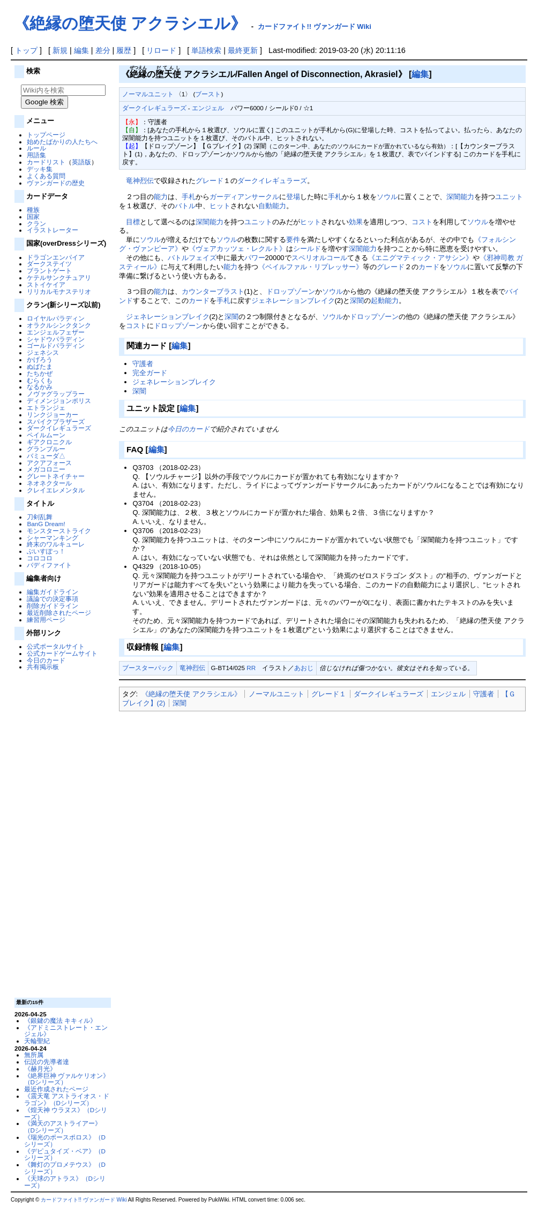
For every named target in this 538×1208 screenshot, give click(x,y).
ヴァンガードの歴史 (56, 182)
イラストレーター (52, 229)
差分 (102, 50)
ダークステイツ (49, 263)
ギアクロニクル (49, 441)
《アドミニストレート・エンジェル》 (66, 1031)
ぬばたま (40, 366)
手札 (189, 197)
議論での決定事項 (52, 598)
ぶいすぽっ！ (46, 551)
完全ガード (149, 373)
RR (251, 667)
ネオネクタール (49, 483)
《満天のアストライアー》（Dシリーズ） (62, 1127)
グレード (209, 181)
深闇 (453, 197)
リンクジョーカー (52, 414)
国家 (33, 216)
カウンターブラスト (213, 291)
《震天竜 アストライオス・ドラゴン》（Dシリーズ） (66, 1099)
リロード (161, 50)
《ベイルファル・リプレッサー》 (310, 267)
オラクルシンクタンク (59, 325)
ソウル (387, 197)
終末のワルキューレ (56, 544)
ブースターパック (148, 667)
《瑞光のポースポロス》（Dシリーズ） (65, 1141)
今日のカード (46, 660)
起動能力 (385, 301)
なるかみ (40, 386)
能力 (161, 197)
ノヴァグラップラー (56, 393)
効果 (356, 222)
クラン (36, 223)
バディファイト (49, 564)
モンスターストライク (59, 530)
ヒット (220, 206)
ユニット (509, 197)
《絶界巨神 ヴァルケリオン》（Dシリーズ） (66, 1079)
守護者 (142, 364)
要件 (293, 239)
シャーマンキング (52, 537)
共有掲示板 (43, 666)
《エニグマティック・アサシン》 (420, 258)
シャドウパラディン (56, 339)
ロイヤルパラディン (56, 318)
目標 (133, 222)
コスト (422, 222)
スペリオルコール (319, 258)
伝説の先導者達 (46, 1061)
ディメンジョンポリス (59, 400)
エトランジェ (46, 407)
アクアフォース (49, 462)
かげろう (40, 359)
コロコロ (40, 557)
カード (429, 267)
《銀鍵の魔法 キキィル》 (60, 1020)
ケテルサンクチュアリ (59, 277)
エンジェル (208, 107)
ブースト (208, 93)
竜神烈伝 (140, 181)
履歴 (123, 50)
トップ (26, 50)
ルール (36, 148)
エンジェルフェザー (56, 332)
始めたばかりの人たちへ (62, 141)
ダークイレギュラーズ (59, 427)
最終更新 (243, 50)
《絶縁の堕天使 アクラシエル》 (129, 23)
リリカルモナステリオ (59, 291)
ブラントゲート (49, 270)
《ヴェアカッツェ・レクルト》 (237, 249)
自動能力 (272, 206)
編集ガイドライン (52, 591)
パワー (254, 258)
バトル (185, 206)
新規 (60, 50)
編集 (81, 50)
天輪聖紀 (37, 1040)
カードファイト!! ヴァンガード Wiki (314, 26)
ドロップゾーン (290, 291)
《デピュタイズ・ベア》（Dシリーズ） (65, 1154)
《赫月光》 (40, 1068)
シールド (307, 249)
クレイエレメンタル (56, 490)
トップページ (46, 134)
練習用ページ (46, 619)
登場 (293, 197)
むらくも (40, 380)
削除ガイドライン (52, 605)
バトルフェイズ (192, 258)
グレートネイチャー (56, 476)
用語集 (36, 154)
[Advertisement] (61, 833)
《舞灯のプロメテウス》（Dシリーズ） (65, 1168)
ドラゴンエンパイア (56, 257)
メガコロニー (46, 469)
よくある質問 (46, 175)
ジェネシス (43, 352)
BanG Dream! (46, 523)
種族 (33, 209)
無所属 (33, 1054)
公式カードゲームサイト (62, 653)
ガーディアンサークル (244, 197)
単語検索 (206, 50)
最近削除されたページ (59, 612)
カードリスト (46, 161)
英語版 (81, 161)
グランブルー (46, 448)
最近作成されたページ (56, 1088)
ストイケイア (46, 284)
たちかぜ (40, 373)
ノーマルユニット (148, 93)
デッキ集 (40, 168)
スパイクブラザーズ (56, 421)
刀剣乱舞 (40, 516)
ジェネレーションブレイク (293, 301)
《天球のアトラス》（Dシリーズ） (65, 1182)
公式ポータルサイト (56, 646)
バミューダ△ (46, 455)
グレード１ (328, 694)
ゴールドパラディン (56, 345)
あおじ (303, 667)
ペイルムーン (46, 434)
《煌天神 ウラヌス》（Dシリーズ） (66, 1113)
